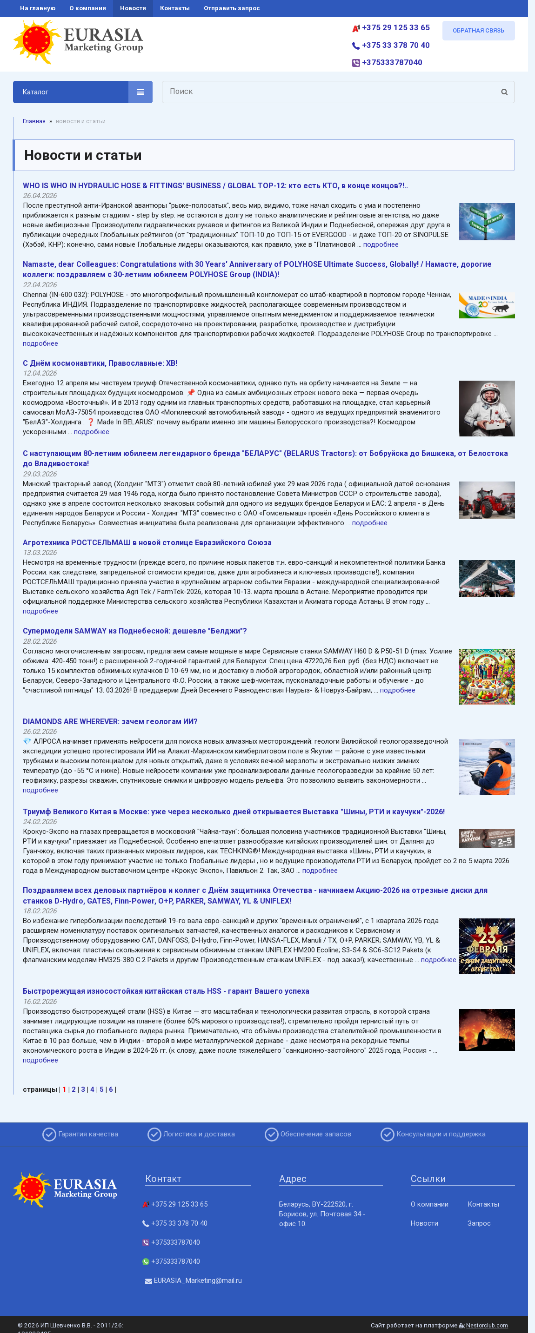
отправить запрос (232, 8)
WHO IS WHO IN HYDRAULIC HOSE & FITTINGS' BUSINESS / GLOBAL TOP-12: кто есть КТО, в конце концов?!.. (215, 185)
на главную (37, 8)
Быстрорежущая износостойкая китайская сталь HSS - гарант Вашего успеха (166, 991)
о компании (87, 8)
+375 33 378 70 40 (391, 45)
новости (133, 8)
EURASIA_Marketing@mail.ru (193, 1280)
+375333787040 (387, 62)
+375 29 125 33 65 (391, 27)
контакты (175, 8)
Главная (34, 121)
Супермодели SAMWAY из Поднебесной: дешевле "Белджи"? (135, 631)
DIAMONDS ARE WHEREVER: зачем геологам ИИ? (110, 721)
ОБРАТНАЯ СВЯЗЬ (478, 30)
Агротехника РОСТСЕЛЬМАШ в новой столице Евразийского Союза (147, 542)
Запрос (479, 1223)
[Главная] (78, 46)
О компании (429, 1204)
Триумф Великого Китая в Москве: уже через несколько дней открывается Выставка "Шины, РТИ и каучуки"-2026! (234, 811)
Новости (424, 1223)
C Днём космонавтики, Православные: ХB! (100, 363)
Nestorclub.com (487, 1325)
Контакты (483, 1204)
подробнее (381, 244)
